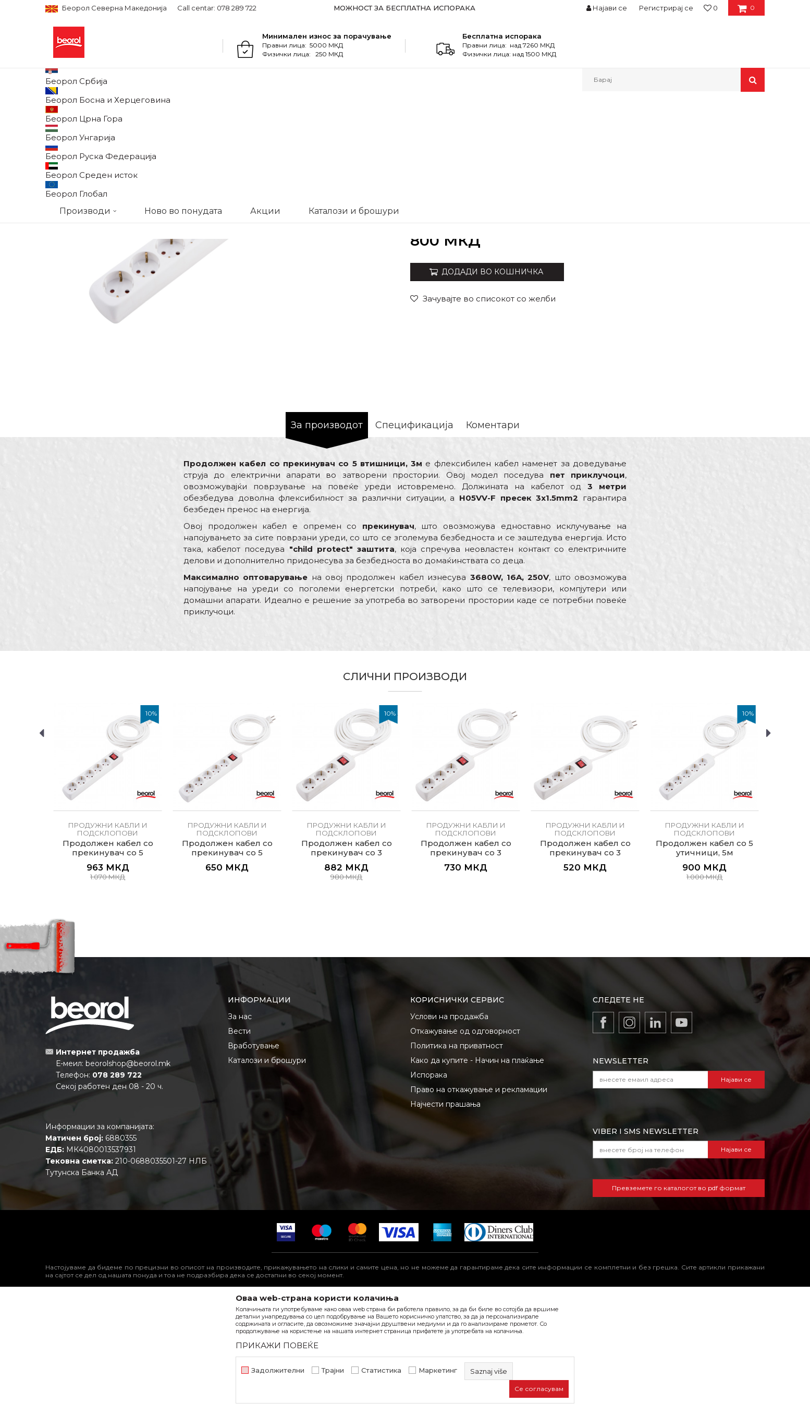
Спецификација (414, 532)
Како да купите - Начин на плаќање (477, 1167)
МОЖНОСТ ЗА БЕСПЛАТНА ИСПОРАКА (404, 8)
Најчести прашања (445, 1211)
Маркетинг (438, 1370)
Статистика (381, 1370)
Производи (91, 114)
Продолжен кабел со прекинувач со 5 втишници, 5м (108, 960)
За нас (240, 1124)
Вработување (253, 1153)
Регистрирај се (666, 8)
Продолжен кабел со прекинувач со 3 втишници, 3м (466, 960)
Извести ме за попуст (724, 341)
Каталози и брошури (267, 1167)
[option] (405, 8)
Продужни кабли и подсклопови (306, 114)
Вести (239, 1138)
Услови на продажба (449, 1124)
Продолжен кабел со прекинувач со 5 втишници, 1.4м (227, 960)
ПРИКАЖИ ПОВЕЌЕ (277, 1345)
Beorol (55, 114)
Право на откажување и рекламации (478, 1197)
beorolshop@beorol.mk (127, 1171)
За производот (327, 532)
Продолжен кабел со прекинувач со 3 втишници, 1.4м (585, 960)
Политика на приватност (456, 1153)
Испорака (428, 1182)
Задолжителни (277, 1370)
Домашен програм (148, 114)
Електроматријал (216, 114)
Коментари (493, 532)
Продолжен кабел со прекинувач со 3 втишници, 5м (346, 960)
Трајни (333, 1370)
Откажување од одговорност (465, 1138)
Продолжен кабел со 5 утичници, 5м (704, 955)
